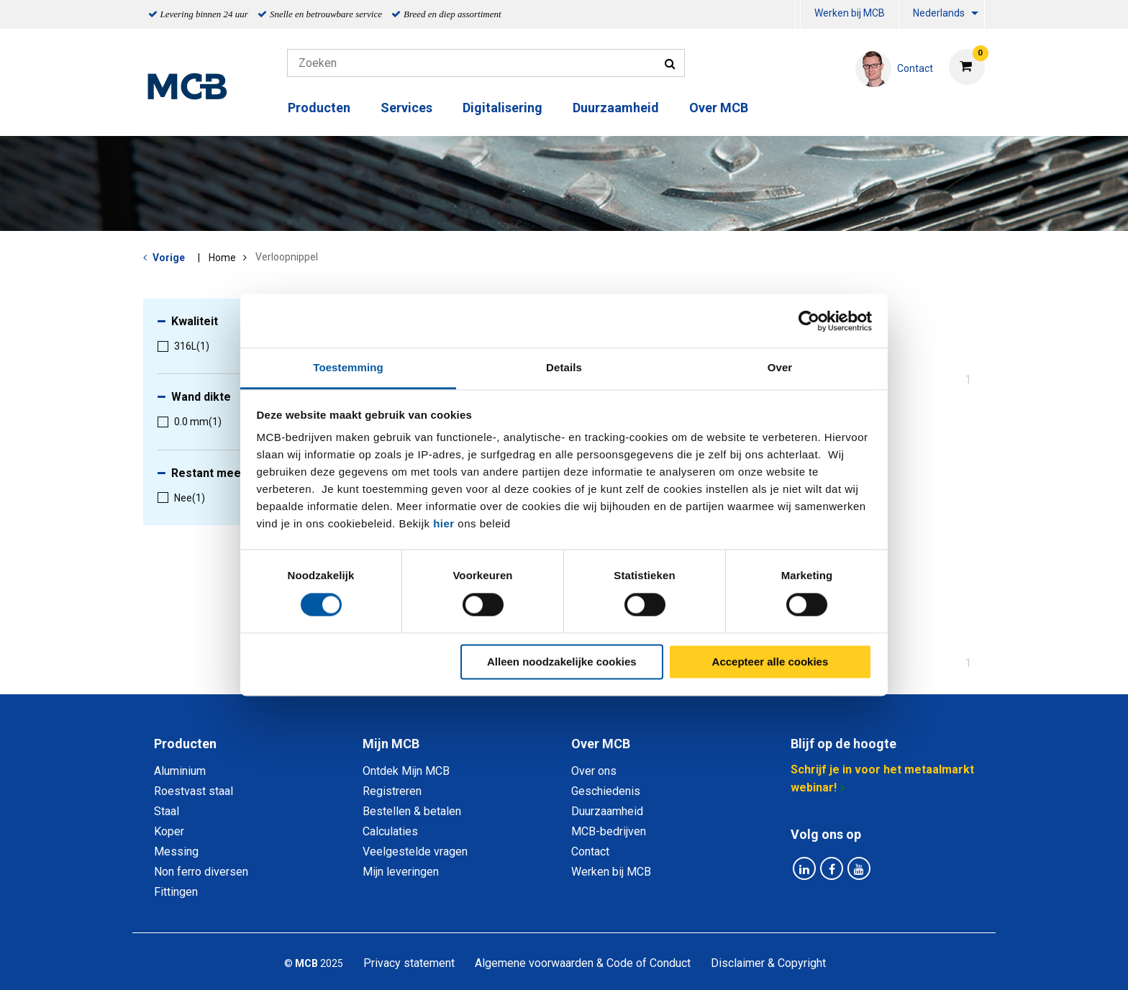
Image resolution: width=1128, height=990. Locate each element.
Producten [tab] (185, 743)
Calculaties (390, 831)
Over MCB (718, 107)
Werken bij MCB (849, 13)
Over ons (594, 771)
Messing (176, 851)
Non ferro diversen (201, 871)
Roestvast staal (193, 791)
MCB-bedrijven (608, 831)
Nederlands (939, 13)
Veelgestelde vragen (415, 851)
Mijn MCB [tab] (391, 743)
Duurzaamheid (616, 107)
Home (222, 257)
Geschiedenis (605, 791)
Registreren (392, 791)
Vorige (169, 257)
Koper (169, 831)
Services (406, 107)
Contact (590, 851)
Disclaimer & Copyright (768, 963)
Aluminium (180, 771)
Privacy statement (409, 963)
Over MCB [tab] (600, 743)
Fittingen (176, 892)
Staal (166, 811)
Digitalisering (502, 107)
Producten (319, 107)
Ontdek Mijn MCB (406, 771)
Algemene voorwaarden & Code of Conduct (583, 963)
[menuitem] (798, 14)
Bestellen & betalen (412, 811)
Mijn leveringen (401, 871)
